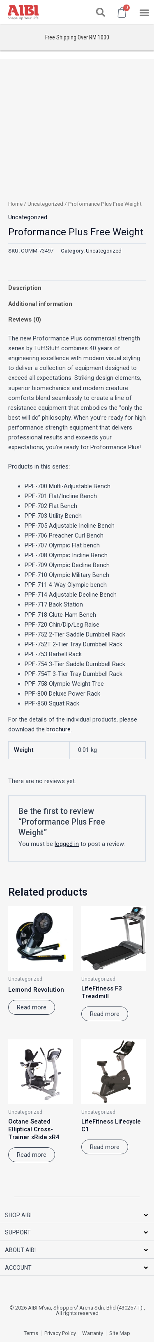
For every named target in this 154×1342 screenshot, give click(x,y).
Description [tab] (24, 288)
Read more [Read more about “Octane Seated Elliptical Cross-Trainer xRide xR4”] (31, 1154)
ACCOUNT (18, 1267)
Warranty (92, 1333)
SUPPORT (18, 1232)
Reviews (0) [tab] (24, 319)
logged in (67, 844)
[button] (100, 12)
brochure (58, 729)
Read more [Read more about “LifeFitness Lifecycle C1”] (105, 1147)
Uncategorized (45, 204)
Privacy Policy (60, 1333)
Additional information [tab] (40, 304)
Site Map (119, 1333)
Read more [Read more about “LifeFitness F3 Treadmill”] (105, 1014)
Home (15, 204)
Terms (31, 1333)
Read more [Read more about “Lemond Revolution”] (31, 1007)
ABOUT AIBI (20, 1250)
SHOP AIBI (18, 1215)
